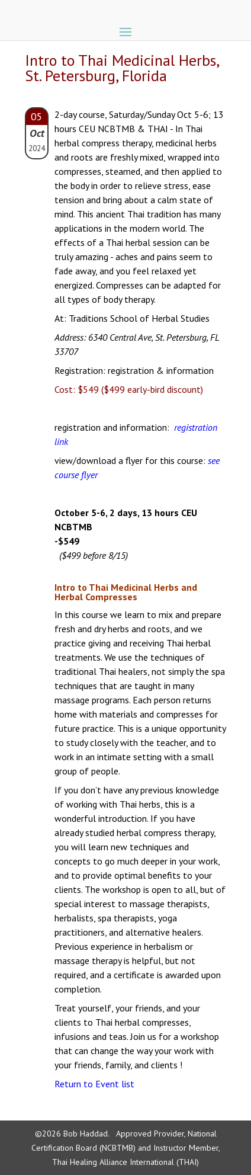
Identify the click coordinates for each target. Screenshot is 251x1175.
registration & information (161, 370)
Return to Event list (94, 1084)
